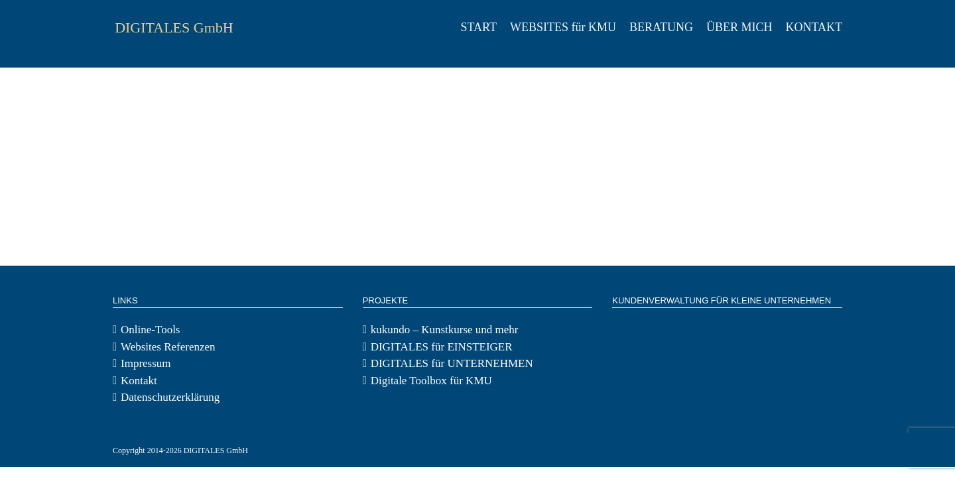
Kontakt (139, 380)
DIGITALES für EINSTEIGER (442, 347)
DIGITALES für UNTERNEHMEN (452, 363)
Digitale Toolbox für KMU (431, 380)
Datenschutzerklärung (170, 397)
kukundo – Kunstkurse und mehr (445, 329)
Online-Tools (150, 329)
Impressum (146, 363)
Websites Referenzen (168, 347)
